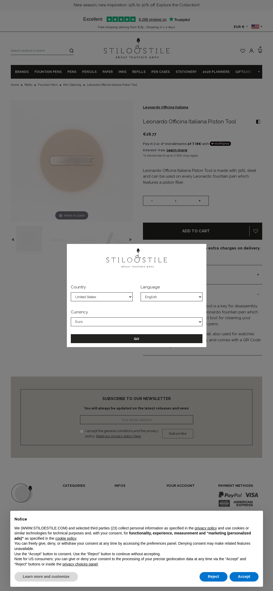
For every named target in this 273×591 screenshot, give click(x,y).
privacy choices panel (80, 564)
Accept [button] (244, 576)
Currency (79, 312)
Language (150, 287)
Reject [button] (213, 576)
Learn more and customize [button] (46, 576)
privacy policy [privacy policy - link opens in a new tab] (206, 528)
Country (78, 287)
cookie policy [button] (65, 538)
